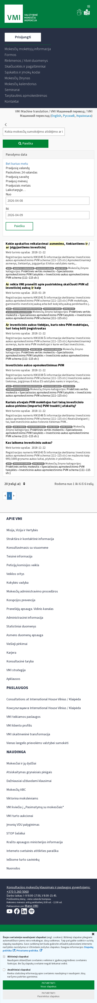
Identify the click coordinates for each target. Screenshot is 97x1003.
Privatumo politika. (27, 951)
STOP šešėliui (15, 833)
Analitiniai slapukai (17, 969)
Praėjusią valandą (18, 168)
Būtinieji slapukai (15, 956)
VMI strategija (16, 670)
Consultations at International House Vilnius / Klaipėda (43, 699)
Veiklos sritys (15, 574)
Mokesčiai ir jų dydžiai (21, 763)
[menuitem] (28, 49)
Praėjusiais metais (18, 185)
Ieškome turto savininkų (22, 859)
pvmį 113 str (36, 349)
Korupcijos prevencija (20, 600)
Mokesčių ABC (16, 789)
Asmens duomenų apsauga (24, 635)
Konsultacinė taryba (20, 661)
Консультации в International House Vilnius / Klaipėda (43, 708)
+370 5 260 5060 (18, 891)
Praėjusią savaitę (17, 177)
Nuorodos (13, 868)
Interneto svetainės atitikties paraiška (32, 851)
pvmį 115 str (61, 268)
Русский (69, 116)
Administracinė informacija (24, 617)
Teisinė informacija (19, 556)
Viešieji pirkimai (16, 644)
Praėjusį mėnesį (17, 181)
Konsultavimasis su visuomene (27, 547)
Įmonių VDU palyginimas (22, 824)
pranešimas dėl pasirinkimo (19, 312)
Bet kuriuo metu (17, 163)
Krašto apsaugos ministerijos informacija (34, 842)
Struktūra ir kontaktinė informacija (30, 539)
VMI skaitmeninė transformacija (28, 734)
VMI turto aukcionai (19, 816)
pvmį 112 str (69, 309)
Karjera (11, 652)
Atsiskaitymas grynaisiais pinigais (29, 772)
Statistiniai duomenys (21, 626)
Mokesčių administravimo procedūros (32, 591)
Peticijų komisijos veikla (22, 565)
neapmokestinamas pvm (17, 389)
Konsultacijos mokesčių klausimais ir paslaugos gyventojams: (48, 887)
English (56, 116)
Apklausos (13, 679)
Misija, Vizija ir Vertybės (22, 530)
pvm (9, 268)
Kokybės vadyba (17, 582)
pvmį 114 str (66, 427)
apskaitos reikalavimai (23, 268)
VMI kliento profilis (19, 725)
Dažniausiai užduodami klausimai (29, 781)
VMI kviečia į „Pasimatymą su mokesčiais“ (35, 807)
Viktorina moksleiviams (22, 798)
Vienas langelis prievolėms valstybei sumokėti (37, 743)
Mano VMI (31, 906)
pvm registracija (21, 349)
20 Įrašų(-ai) (14, 484)
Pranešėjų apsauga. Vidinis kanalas (30, 609)
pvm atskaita (19, 427)
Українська (83, 116)
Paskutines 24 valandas (21, 172)
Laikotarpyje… (16, 190)
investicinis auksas (45, 268)
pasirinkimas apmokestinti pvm (27, 309)
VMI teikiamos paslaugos (23, 717)
